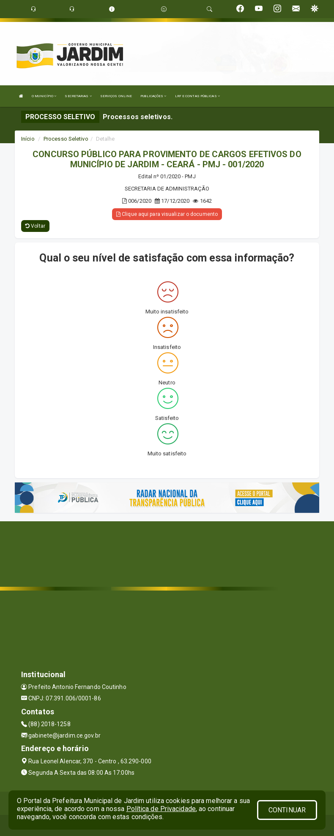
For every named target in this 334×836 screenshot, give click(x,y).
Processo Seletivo (66, 139)
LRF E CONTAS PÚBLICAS (197, 96)
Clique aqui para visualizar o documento (167, 214)
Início (28, 139)
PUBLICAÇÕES (153, 96)
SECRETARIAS (78, 96)
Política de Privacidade (161, 809)
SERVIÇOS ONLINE (116, 96)
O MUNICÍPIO (44, 96)
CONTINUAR (287, 810)
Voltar (35, 226)
